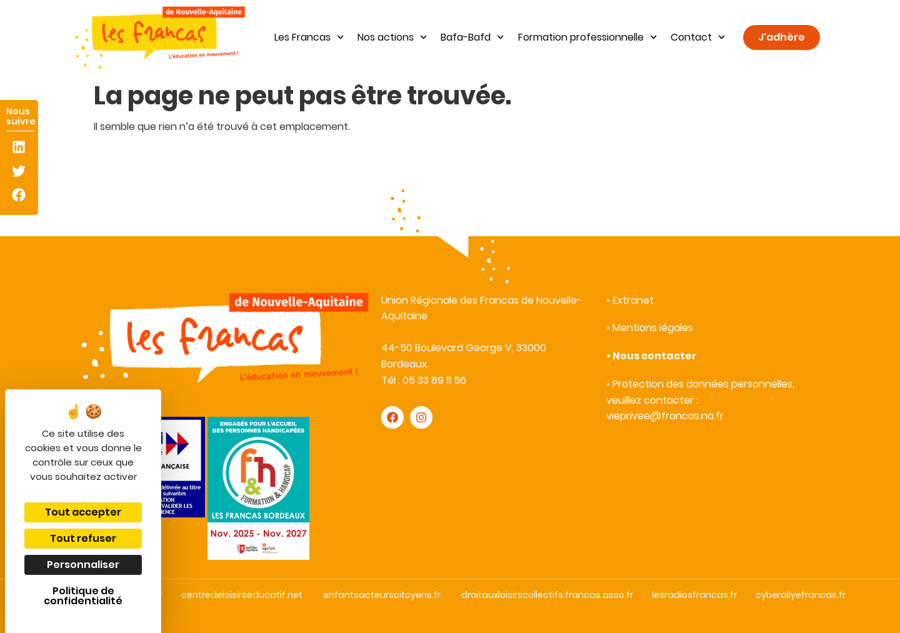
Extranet (633, 300)
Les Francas (309, 37)
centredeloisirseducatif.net (241, 595)
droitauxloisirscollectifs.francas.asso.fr (547, 595)
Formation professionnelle (587, 37)
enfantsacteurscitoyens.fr (382, 595)
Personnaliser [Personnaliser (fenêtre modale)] (83, 564)
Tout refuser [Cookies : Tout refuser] (83, 538)
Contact (698, 37)
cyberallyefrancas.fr (801, 595)
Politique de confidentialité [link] (83, 596)
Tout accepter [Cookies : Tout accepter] (83, 512)
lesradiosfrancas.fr (694, 595)
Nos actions (392, 37)
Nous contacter (654, 356)
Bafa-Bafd (472, 37)
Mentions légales (652, 328)
